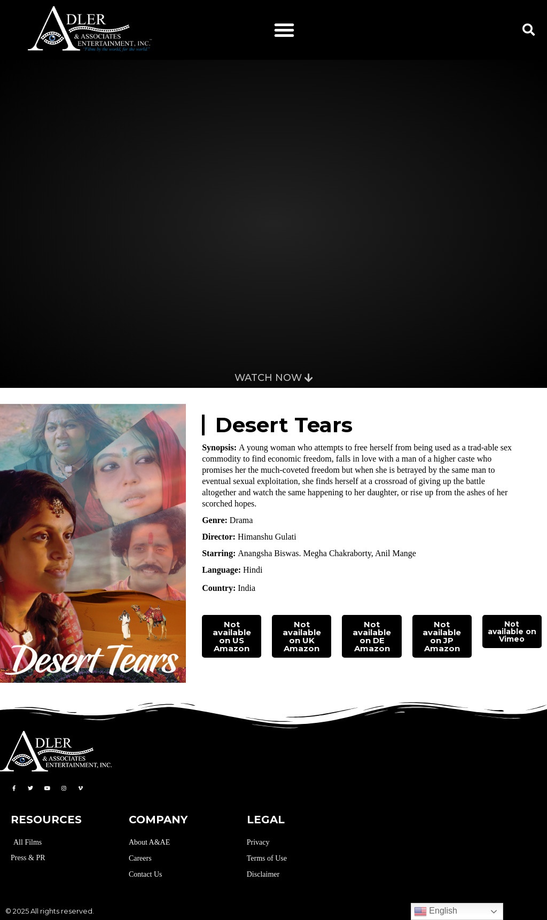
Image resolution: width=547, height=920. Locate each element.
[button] (284, 30)
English (435, 911)
